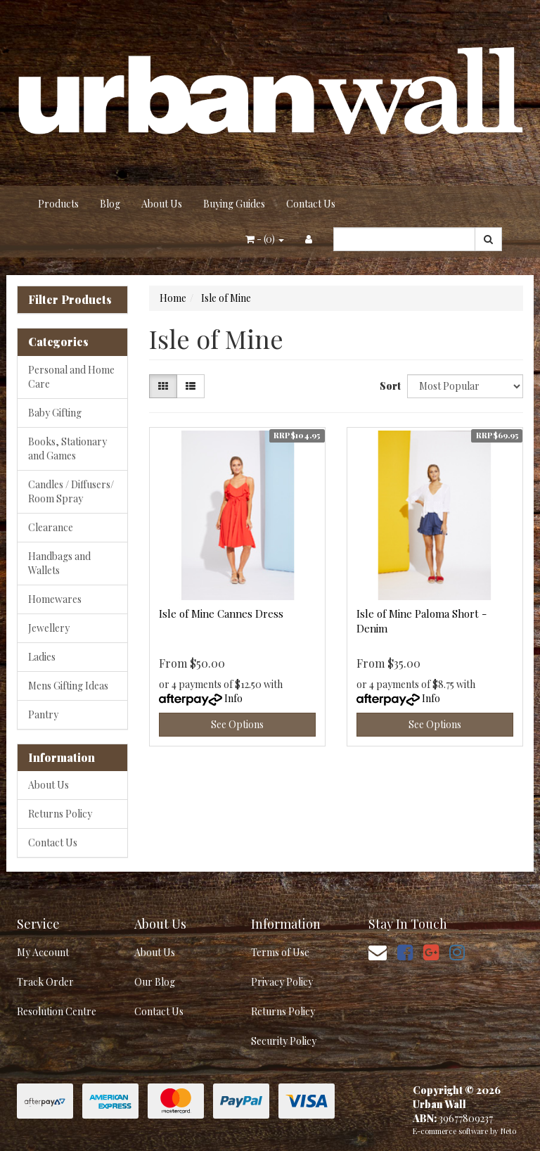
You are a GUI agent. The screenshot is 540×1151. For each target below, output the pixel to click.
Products (58, 203)
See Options (237, 724)
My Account (43, 952)
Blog (110, 203)
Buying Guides (234, 203)
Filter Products (70, 299)
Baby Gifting (55, 412)
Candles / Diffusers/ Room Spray (71, 491)
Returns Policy (60, 813)
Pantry (43, 714)
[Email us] (377, 951)
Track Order (45, 981)
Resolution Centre (56, 1011)
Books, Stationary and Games (67, 448)
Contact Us (310, 203)
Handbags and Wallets (59, 563)
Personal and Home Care (71, 376)
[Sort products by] (465, 386)
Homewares (55, 599)
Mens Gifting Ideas (68, 685)
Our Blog (154, 981)
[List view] (190, 386)
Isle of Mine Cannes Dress (221, 613)
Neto (508, 1131)
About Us (161, 203)
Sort (388, 386)
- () (264, 239)
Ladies (42, 656)
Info (233, 698)
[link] (405, 951)
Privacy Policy (282, 981)
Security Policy (283, 1041)
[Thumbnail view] (163, 386)
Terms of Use (280, 952)
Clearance (50, 527)
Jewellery (49, 628)
